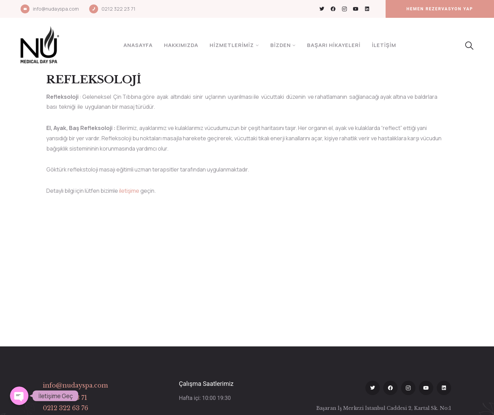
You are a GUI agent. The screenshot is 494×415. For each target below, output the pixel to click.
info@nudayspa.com (56, 8)
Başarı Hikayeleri (334, 45)
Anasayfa (138, 45)
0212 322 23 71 (119, 8)
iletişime (129, 190)
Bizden (280, 45)
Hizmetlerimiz (232, 45)
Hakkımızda (181, 45)
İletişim (384, 45)
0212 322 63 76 (65, 408)
